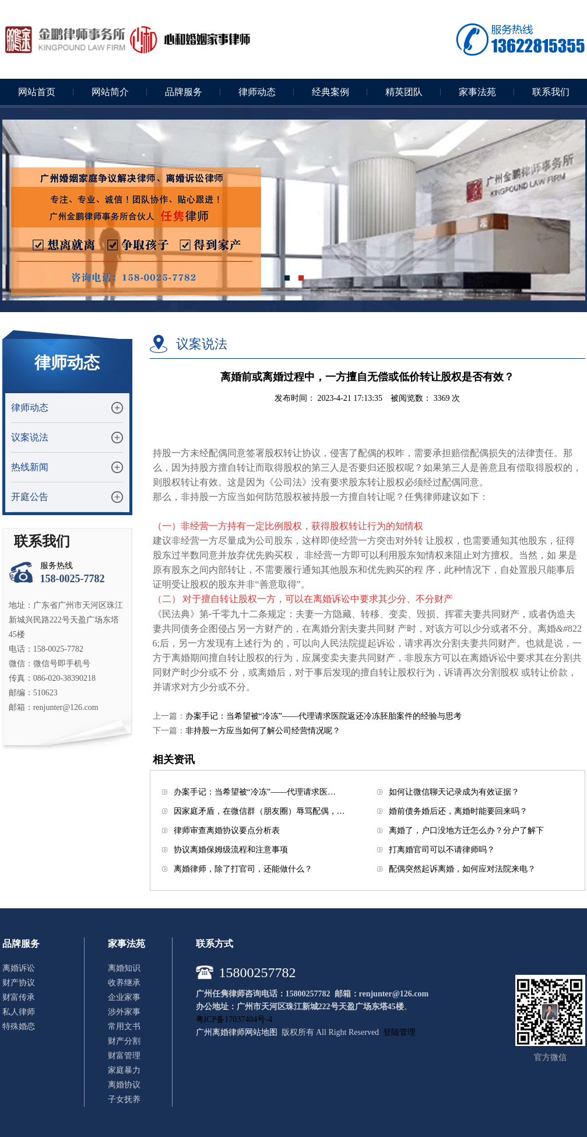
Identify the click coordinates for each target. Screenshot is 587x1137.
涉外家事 (124, 1011)
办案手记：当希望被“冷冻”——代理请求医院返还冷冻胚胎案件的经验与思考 (323, 716)
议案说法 (29, 437)
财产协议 (18, 982)
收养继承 (124, 982)
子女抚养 (124, 1099)
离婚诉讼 (18, 968)
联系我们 (551, 92)
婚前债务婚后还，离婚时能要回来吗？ (458, 811)
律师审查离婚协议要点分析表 (227, 830)
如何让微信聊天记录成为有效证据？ (454, 792)
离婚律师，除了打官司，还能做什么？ (243, 869)
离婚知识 (124, 968)
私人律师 (18, 1011)
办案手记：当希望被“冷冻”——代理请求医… (255, 792)
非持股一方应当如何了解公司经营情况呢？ (262, 730)
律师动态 (257, 92)
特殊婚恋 (18, 1026)
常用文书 (124, 1026)
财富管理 (124, 1055)
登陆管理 (399, 1032)
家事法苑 (477, 92)
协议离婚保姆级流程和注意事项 (231, 849)
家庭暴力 (124, 1070)
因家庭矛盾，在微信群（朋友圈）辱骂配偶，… (259, 811)
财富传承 (18, 997)
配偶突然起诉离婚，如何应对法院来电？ (462, 869)
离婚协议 (124, 1084)
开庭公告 (29, 497)
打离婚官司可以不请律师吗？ (442, 849)
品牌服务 (183, 92)
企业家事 (124, 997)
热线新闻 (29, 467)
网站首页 (36, 92)
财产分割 (124, 1041)
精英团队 (404, 92)
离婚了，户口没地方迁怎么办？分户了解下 (466, 830)
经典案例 (330, 92)
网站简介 (110, 92)
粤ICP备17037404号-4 (234, 1019)
